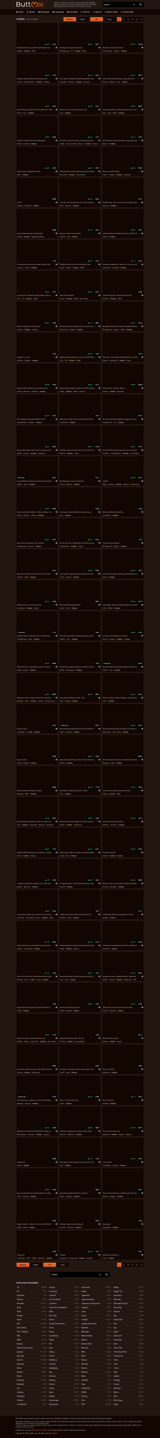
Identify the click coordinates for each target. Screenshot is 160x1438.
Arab (19, 1311)
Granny (52, 1384)
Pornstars (72, 12)
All (96, 19)
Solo (115, 1324)
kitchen (71, 82)
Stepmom (118, 1336)
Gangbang (53, 1368)
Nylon (83, 1376)
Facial (51, 1340)
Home (20, 12)
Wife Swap (118, 1400)
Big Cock (20, 1356)
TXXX (19, 175)
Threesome (118, 1356)
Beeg (104, 484)
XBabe (19, 453)
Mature (84, 1340)
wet (68, 856)
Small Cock (118, 1320)
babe (27, 577)
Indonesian (53, 1404)
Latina (83, 1315)
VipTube (62, 237)
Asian (19, 1320)
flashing (42, 825)
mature (35, 330)
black (37, 608)
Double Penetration (57, 1324)
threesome (135, 484)
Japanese (85, 1295)
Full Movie (53, 1360)
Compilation (22, 1404)
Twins (116, 1368)
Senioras (106, 206)
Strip (115, 1344)
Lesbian (84, 1320)
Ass (18, 1324)
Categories (58, 12)
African (20, 1299)
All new (30, 12)
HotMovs (20, 206)
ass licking (81, 175)
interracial (78, 825)
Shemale (117, 1299)
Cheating (20, 1396)
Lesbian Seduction (88, 1324)
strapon (26, 144)
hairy (129, 360)
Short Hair (118, 1307)
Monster (84, 1364)
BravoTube (63, 175)
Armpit (20, 1315)
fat (66, 360)
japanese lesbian (38, 237)
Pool (83, 1400)
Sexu (104, 113)
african (34, 515)
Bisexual (20, 1364)
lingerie (73, 330)
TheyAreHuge (22, 546)
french (112, 980)
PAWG (110, 608)
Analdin (19, 51)
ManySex (20, 701)
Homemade (54, 1400)
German (52, 1376)
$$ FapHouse (64, 51)
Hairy (51, 1392)
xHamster (63, 82)
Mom (83, 1356)
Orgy (83, 1384)
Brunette (20, 1380)
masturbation (29, 82)
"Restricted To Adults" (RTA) (42, 1430)
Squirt (116, 1332)
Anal (19, 1307)
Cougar (52, 1287)
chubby (46, 82)
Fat (50, 1344)
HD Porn (85, 12)
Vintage (117, 1380)
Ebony (51, 1332)
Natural (84, 1372)
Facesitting (53, 1336)
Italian (83, 1291)
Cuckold (52, 1295)
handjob (116, 268)
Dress (51, 1328)
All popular (43, 12)
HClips (19, 144)
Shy (115, 1315)
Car (18, 1388)
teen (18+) (35, 1041)
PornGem (106, 453)
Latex (83, 1311)
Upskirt (116, 1376)
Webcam (117, 1388)
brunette (29, 206)
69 (72, 51)
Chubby (20, 1400)
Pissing (84, 1396)
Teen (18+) (118, 1348)
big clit (26, 670)
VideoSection (107, 51)
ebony (27, 1041)
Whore (116, 1392)
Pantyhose (85, 1388)
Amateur (20, 1303)
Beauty (20, 1344)
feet (68, 608)
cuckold (90, 1258)
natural (68, 701)
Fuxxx (62, 206)
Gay (50, 1372)
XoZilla (105, 1011)
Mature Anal (86, 1344)
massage (33, 825)
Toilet (116, 1360)
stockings (114, 360)
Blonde (20, 1372)
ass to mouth (71, 144)
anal (118, 82)
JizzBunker (107, 268)
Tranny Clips (126, 12)
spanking (42, 453)
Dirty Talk (53, 1315)
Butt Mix (30, 4)
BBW (34, 51)
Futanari (52, 1364)
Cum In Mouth (55, 1299)
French (52, 1356)
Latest (82, 19)
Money (84, 1360)
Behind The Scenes (25, 1348)
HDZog (105, 82)
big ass (81, 144)
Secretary (118, 1295)
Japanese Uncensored (90, 1303)
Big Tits (97, 12)
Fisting (51, 1352)
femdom (32, 1134)
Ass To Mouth (22, 1332)
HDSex (62, 144)
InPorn (19, 113)
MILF (27, 701)
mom (39, 980)
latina (95, 144)
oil (23, 299)
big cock (27, 887)
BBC (18, 1336)
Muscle (84, 1368)
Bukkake (20, 1384)
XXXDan (106, 299)
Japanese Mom (87, 1299)
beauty (112, 175)
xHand (62, 268)
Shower (117, 1311)
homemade (73, 1258)
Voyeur (116, 1384)
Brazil (19, 1376)
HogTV (105, 175)
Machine (84, 1328)
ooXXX (62, 608)
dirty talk (50, 825)
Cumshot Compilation (58, 1307)
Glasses (52, 1380)
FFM (134, 980)
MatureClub (64, 330)
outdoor (26, 515)
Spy (115, 1328)
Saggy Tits (118, 1291)
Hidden (52, 1396)
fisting (33, 856)
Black (19, 1368)
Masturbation (86, 1336)
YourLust (20, 268)
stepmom (127, 175)
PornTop (105, 887)
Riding (116, 1287)
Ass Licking (21, 1328)
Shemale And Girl (121, 1303)
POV (83, 1404)
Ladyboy (84, 1307)
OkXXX (105, 237)
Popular (69, 19)
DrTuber (19, 237)
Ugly (115, 1372)
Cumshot (53, 1303)
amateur (87, 82)
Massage (85, 1332)
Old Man (84, 1380)
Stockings (118, 1340)
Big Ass (20, 1352)
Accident (20, 1295)
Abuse (55, 1433)
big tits (112, 82)
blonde (117, 51)
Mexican (84, 1348)
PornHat (20, 82)
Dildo (51, 1311)
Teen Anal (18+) (120, 1352)
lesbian (27, 51)
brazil (52, 918)
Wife (115, 1396)
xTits (61, 113)
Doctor (52, 1320)
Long (109, 19)
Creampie (53, 1291)
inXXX (62, 1103)
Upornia (105, 360)
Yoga (116, 1404)
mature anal (50, 701)
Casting (20, 1392)
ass (25, 113)
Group (51, 1388)
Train (116, 1364)
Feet (51, 1348)
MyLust (105, 144)
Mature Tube (111, 12)
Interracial (85, 1287)
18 (115, 422)
